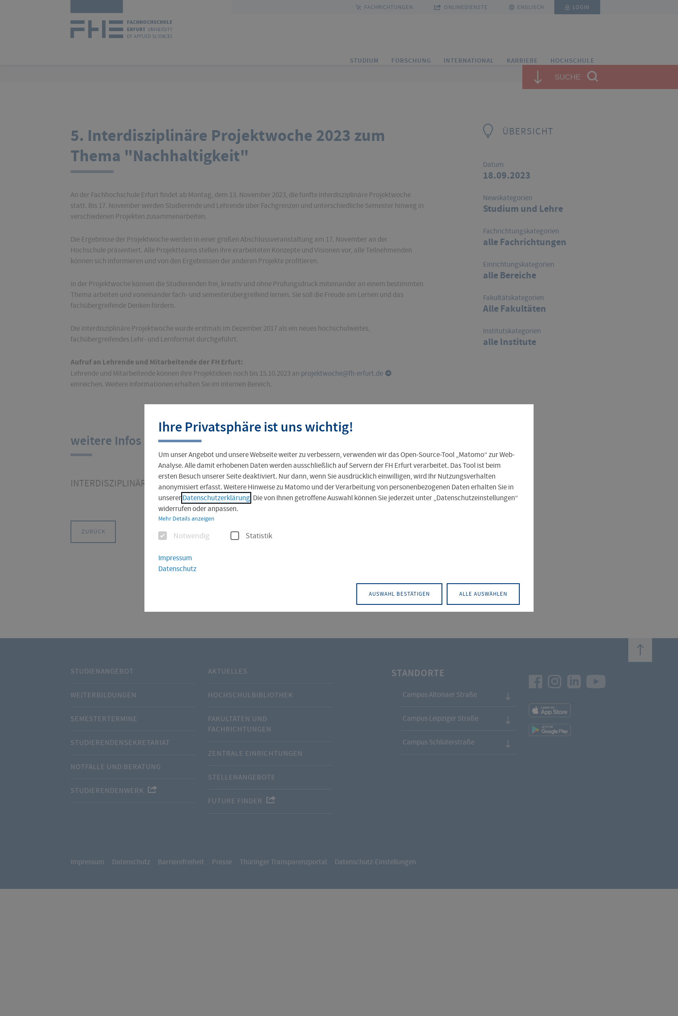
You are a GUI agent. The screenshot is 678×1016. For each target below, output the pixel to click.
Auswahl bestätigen (375, 593)
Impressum (175, 558)
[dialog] (339, 508)
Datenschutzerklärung (216, 498)
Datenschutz (177, 569)
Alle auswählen (475, 593)
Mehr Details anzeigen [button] (186, 519)
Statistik (251, 537)
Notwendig (183, 537)
